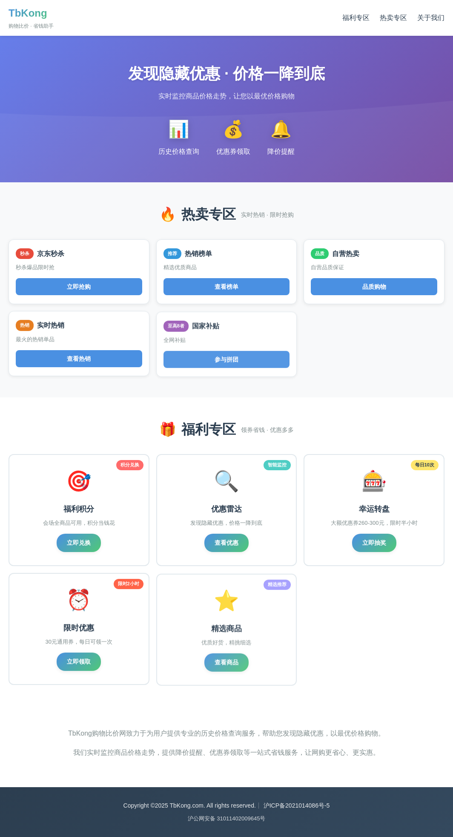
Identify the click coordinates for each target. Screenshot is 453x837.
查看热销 (79, 360)
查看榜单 (226, 286)
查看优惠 (226, 542)
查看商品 (226, 665)
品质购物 (374, 287)
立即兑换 (79, 542)
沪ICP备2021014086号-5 (297, 805)
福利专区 (356, 17)
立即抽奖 (374, 543)
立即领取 (79, 663)
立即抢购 (79, 286)
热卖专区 (393, 17)
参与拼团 (226, 362)
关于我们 (430, 17)
